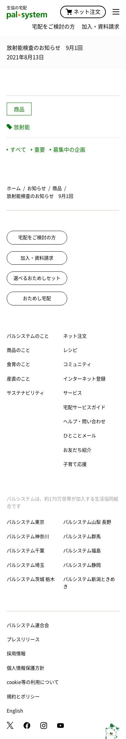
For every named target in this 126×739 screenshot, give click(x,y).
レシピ (70, 350)
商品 (19, 109)
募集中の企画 (67, 149)
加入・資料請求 (100, 26)
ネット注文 (83, 12)
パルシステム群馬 (82, 536)
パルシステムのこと (28, 336)
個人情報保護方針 (25, 668)
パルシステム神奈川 (28, 536)
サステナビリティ (25, 393)
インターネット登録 (84, 378)
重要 (38, 149)
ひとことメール (79, 435)
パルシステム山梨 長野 (87, 522)
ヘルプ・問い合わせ (84, 421)
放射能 (22, 127)
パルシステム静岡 (82, 565)
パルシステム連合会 (28, 625)
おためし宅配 (37, 298)
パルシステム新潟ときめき (89, 583)
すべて (16, 149)
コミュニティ (77, 364)
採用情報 (16, 653)
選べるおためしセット (36, 278)
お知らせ (36, 188)
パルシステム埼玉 (25, 565)
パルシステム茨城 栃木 (31, 579)
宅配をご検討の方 (53, 26)
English (15, 710)
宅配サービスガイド (84, 407)
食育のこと (18, 364)
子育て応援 (75, 464)
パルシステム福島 (82, 550)
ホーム (14, 188)
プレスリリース (23, 639)
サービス (72, 393)
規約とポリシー (23, 696)
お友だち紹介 (77, 450)
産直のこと (18, 378)
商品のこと (18, 350)
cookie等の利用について (33, 682)
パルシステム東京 (25, 522)
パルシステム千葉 (25, 550)
